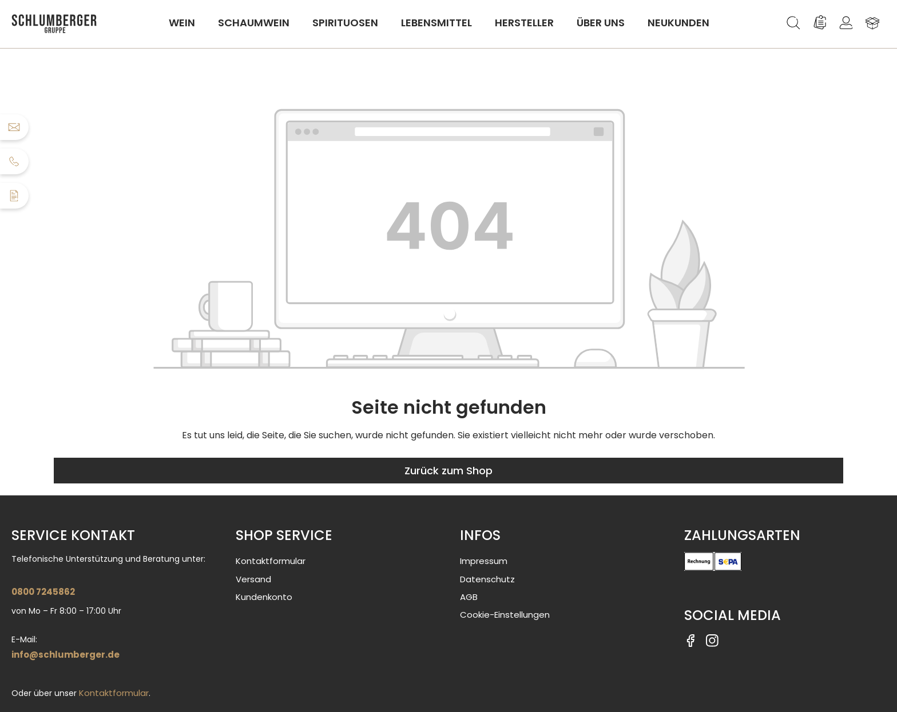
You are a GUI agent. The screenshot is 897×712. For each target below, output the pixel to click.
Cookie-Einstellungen (505, 615)
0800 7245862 (43, 592)
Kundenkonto (264, 597)
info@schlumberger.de (65, 655)
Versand (253, 579)
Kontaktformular (114, 693)
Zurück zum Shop (448, 470)
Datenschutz (487, 579)
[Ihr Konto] (846, 23)
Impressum (483, 561)
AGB (469, 597)
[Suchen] (793, 23)
